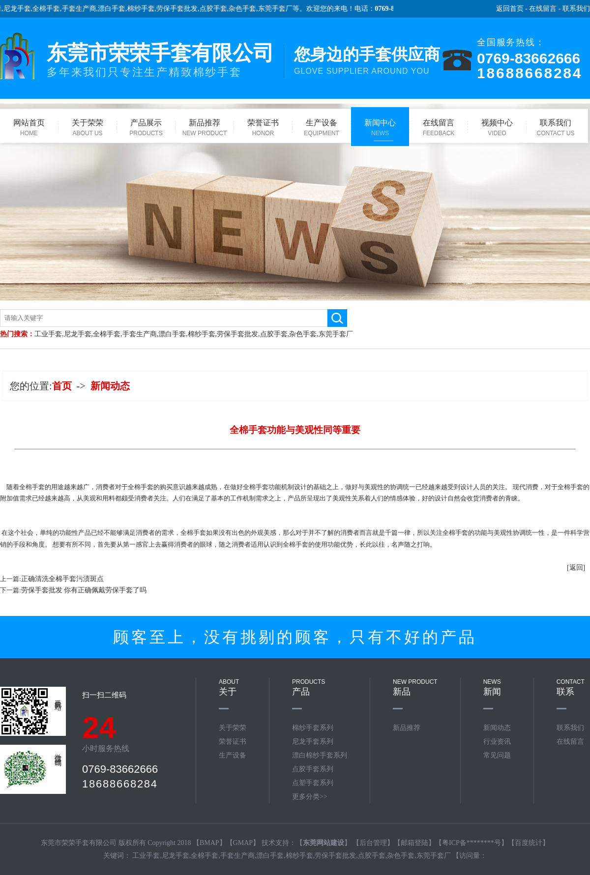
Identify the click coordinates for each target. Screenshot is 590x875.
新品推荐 (406, 727)
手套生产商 (94, 8)
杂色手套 (257, 8)
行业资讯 (497, 741)
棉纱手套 (156, 8)
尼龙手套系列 (312, 741)
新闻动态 (110, 385)
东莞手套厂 (290, 8)
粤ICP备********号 (471, 842)
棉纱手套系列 (312, 727)
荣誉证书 (232, 741)
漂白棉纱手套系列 (319, 755)
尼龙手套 (32, 8)
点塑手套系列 (312, 783)
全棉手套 (61, 8)
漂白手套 (127, 8)
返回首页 (510, 8)
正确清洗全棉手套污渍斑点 (62, 579)
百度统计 (528, 842)
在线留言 (543, 8)
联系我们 (576, 8)
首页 (62, 385)
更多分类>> (309, 796)
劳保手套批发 (192, 8)
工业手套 (48, 334)
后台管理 (373, 842)
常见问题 (497, 755)
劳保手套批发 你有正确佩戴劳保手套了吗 (84, 590)
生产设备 (232, 755)
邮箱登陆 (414, 842)
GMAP (243, 842)
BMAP (209, 842)
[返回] (576, 567)
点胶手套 (228, 8)
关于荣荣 (232, 727)
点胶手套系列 (312, 769)
